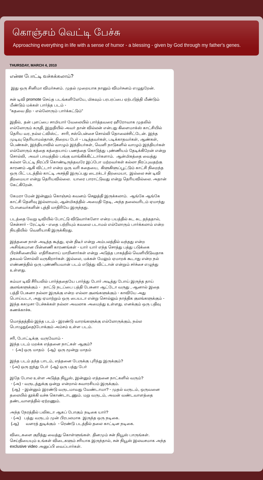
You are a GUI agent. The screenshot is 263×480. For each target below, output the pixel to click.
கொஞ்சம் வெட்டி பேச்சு (66, 32)
